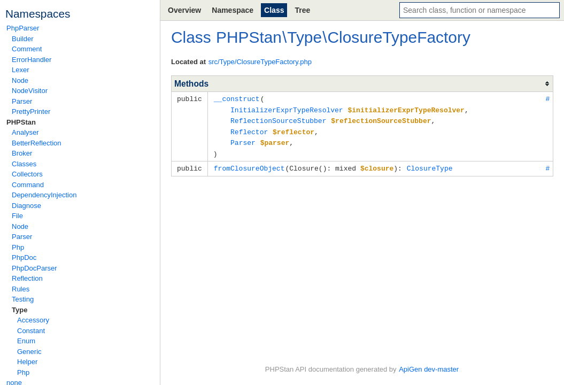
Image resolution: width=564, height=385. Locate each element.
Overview (184, 10)
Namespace (232, 10)
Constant (31, 331)
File (17, 216)
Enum (26, 341)
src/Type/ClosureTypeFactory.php (260, 62)
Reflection (27, 278)
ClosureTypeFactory (398, 37)
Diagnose (26, 206)
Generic (29, 352)
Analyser (25, 132)
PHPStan (21, 122)
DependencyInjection (44, 195)
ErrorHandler (31, 60)
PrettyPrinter (31, 111)
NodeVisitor (30, 91)
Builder (22, 39)
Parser (22, 101)
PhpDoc (24, 257)
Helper (27, 362)
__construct (237, 98)
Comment (27, 49)
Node (20, 80)
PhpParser (22, 28)
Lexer (20, 70)
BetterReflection (36, 143)
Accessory (33, 320)
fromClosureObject (249, 165)
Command (28, 185)
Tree (302, 10)
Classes (24, 164)
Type (19, 310)
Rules (20, 289)
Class (274, 10)
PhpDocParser (34, 268)
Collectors (27, 174)
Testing (23, 299)
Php (18, 247)
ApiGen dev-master (429, 369)
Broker (22, 153)
